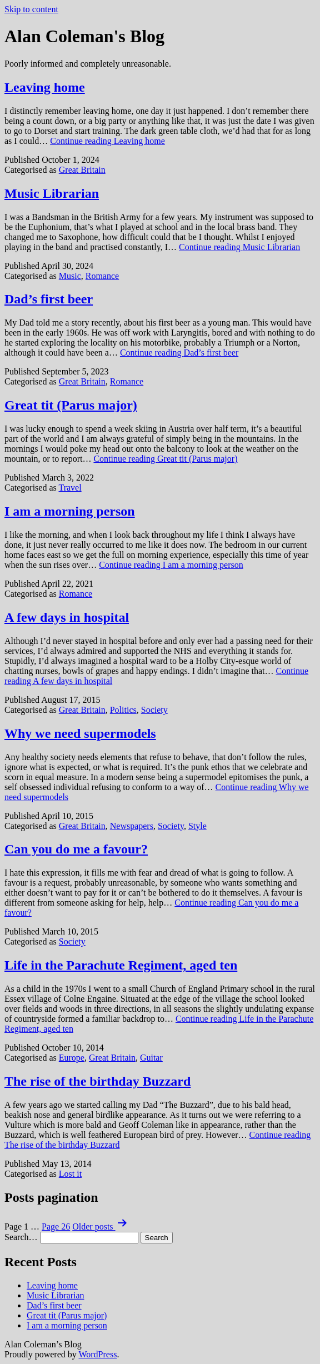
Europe (71, 1057)
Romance (102, 276)
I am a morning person (69, 511)
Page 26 (56, 1226)
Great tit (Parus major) (70, 405)
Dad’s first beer (48, 299)
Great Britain (82, 169)
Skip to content (31, 9)
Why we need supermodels (80, 733)
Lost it (70, 1173)
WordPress (97, 1354)
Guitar (151, 1057)
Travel (69, 487)
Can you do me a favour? (76, 849)
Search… (21, 1237)
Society (154, 710)
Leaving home (44, 87)
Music (70, 276)
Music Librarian (51, 193)
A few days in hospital (66, 617)
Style (197, 826)
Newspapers (131, 826)
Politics (123, 710)
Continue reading (107, 141)
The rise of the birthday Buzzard (97, 1081)
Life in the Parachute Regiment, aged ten (120, 965)
